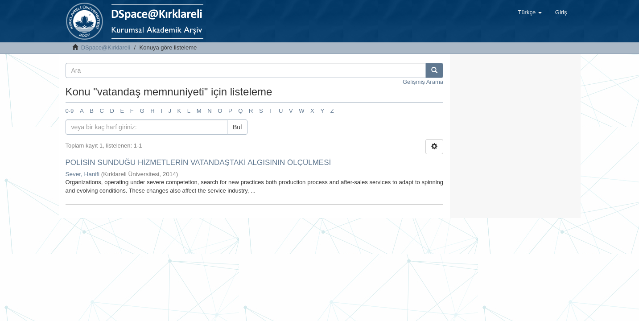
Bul (237, 127)
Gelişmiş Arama (423, 81)
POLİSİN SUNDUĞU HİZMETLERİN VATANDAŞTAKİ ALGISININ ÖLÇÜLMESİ (198, 162)
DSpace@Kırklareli (105, 47)
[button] (529, 12)
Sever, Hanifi (83, 174)
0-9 (70, 110)
